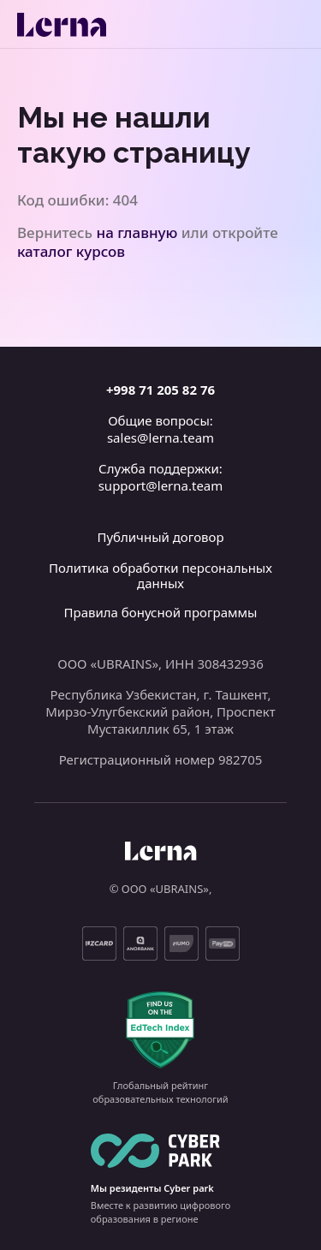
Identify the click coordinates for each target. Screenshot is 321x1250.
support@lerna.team (160, 485)
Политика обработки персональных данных (160, 575)
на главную (137, 232)
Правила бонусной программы (161, 612)
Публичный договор (160, 536)
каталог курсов (71, 251)
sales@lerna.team (160, 437)
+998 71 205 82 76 (160, 389)
